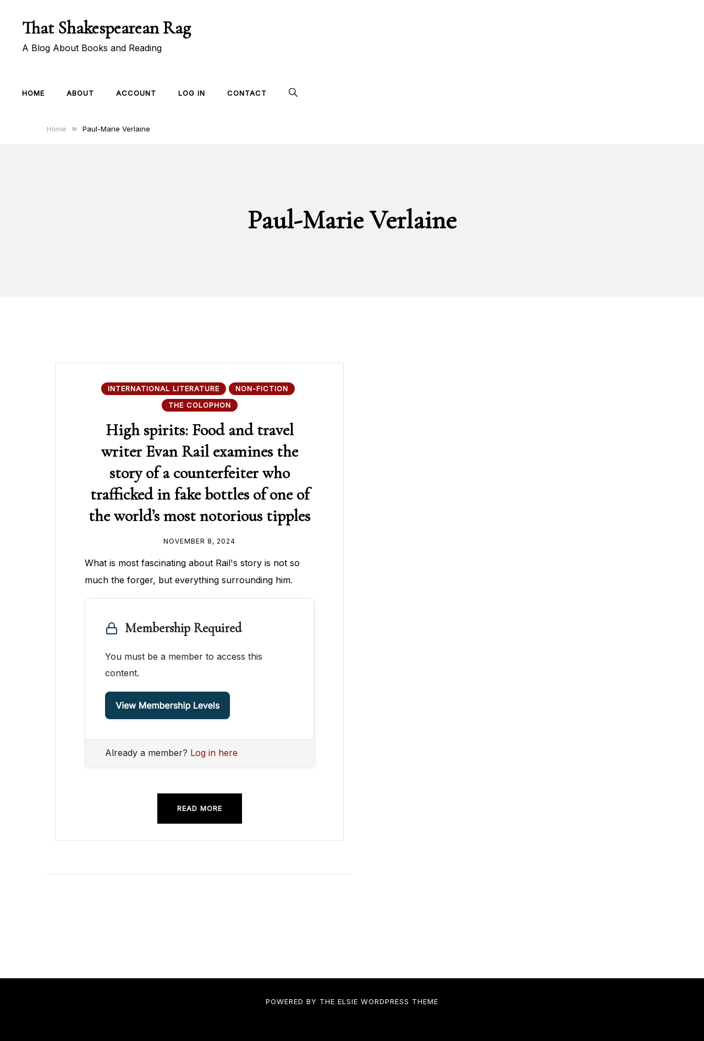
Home (33, 93)
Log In (191, 93)
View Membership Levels (167, 705)
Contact (247, 93)
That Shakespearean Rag (106, 28)
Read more (199, 808)
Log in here (214, 752)
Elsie (348, 1001)
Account (136, 93)
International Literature (163, 388)
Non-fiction (261, 388)
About (80, 93)
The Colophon (199, 405)
